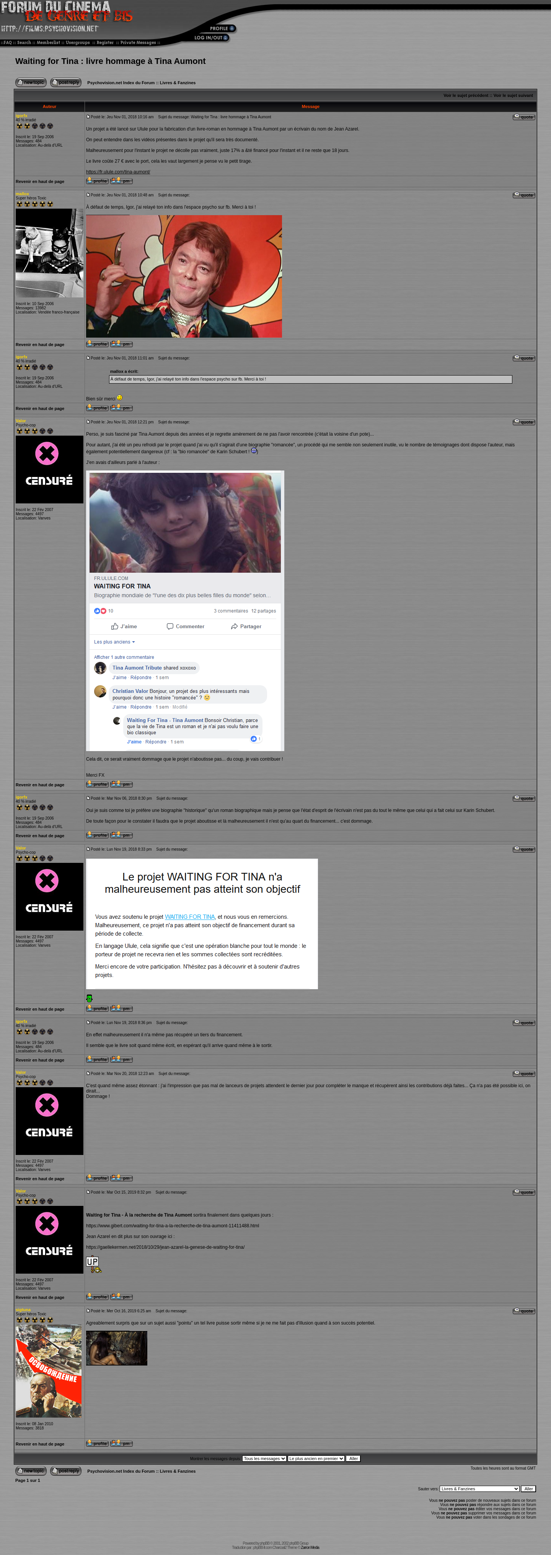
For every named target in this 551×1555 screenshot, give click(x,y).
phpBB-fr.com (262, 1547)
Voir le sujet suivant (513, 95)
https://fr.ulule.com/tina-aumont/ (118, 172)
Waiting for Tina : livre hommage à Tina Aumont (110, 61)
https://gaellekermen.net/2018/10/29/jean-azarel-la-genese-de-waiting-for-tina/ (165, 1247)
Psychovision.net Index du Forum (121, 82)
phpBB (264, 1543)
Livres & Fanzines (178, 82)
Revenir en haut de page (40, 181)
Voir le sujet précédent (465, 95)
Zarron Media (310, 1547)
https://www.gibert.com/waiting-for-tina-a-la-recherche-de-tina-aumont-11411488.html (172, 1225)
